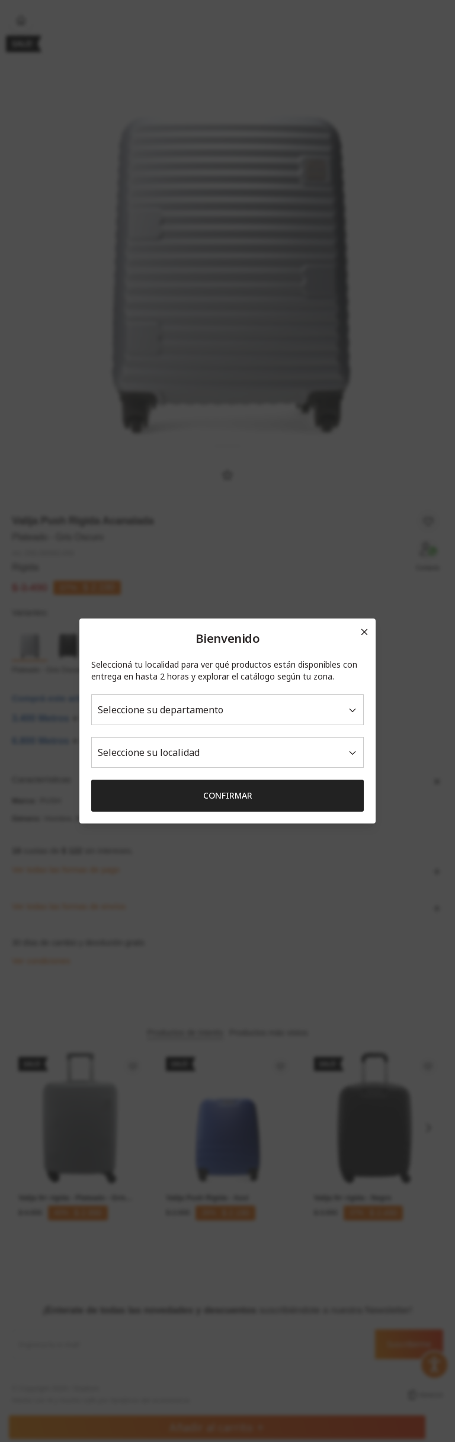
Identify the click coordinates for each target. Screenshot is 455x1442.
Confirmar (227, 795)
